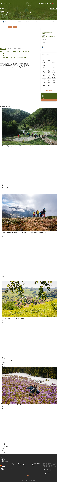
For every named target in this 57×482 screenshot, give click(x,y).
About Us (3, 3)
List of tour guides (49, 50)
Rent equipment (49, 90)
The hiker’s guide (21, 464)
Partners (33, 465)
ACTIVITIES (25, 3)
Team (32, 464)
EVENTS (46, 3)
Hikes (10, 3)
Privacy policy (35, 478)
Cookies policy (29, 478)
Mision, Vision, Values (35, 463)
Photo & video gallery (23, 462)
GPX (9, 26)
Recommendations (22, 465)
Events (12, 465)
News (50, 3)
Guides (12, 468)
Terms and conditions (23, 478)
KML (15, 26)
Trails (7, 3)
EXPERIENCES (41, 3)
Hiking (2, 8)
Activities (13, 464)
